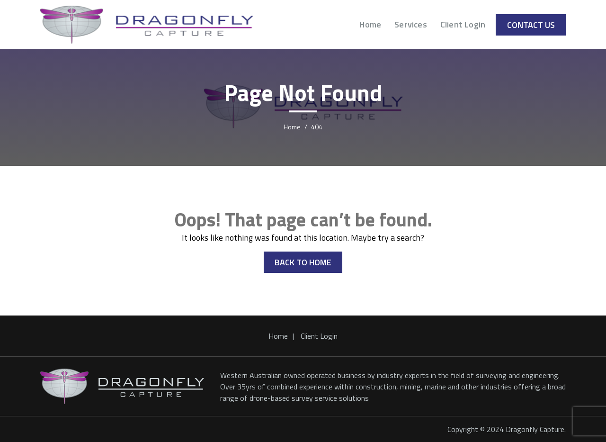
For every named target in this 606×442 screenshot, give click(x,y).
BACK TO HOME (303, 262)
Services (410, 24)
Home (370, 24)
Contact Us (531, 24)
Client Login (462, 24)
